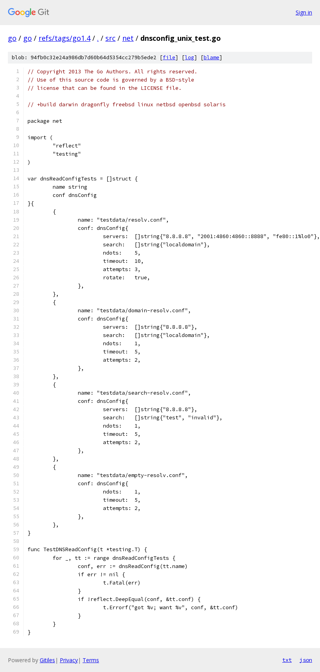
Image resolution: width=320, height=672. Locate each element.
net (128, 38)
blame (211, 57)
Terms (91, 660)
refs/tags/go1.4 (64, 38)
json (306, 659)
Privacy (69, 660)
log (189, 57)
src (110, 38)
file (169, 57)
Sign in (304, 12)
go (12, 38)
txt (287, 659)
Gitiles (47, 660)
